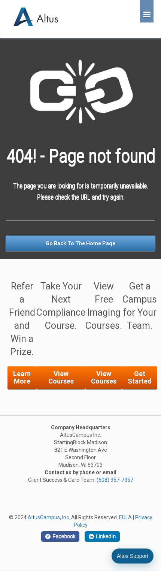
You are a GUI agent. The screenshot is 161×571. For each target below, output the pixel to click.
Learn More (22, 377)
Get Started (140, 377)
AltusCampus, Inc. (49, 517)
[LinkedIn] (102, 536)
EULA (125, 517)
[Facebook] (60, 536)
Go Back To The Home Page (80, 243)
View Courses (61, 377)
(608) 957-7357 (115, 480)
